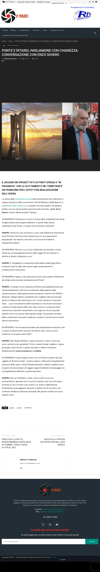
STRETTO (27, 408)
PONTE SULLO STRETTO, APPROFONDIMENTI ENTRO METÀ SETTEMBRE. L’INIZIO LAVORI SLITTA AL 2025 (16, 443)
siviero (19, 408)
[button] (95, 32)
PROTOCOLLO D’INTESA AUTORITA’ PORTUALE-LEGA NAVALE (52, 442)
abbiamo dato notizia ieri (15, 206)
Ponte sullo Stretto (13, 45)
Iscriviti (91, 541)
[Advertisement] (50, 81)
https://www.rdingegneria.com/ (30, 463)
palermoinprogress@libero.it (53, 509)
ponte (12, 408)
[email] (43, 541)
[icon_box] (59, 3)
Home (4, 41)
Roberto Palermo (10, 59)
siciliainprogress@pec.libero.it (52, 512)
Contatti (62, 559)
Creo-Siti (53, 557)
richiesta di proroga (23, 199)
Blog (10, 41)
